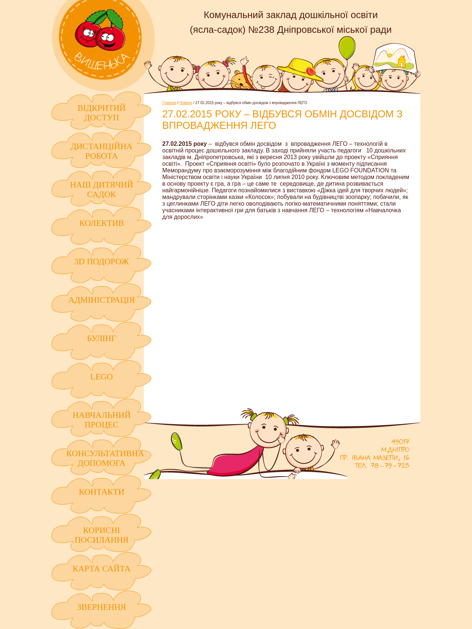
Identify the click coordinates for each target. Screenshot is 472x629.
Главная (169, 103)
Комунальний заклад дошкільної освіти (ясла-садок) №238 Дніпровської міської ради (103, 46)
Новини (185, 103)
